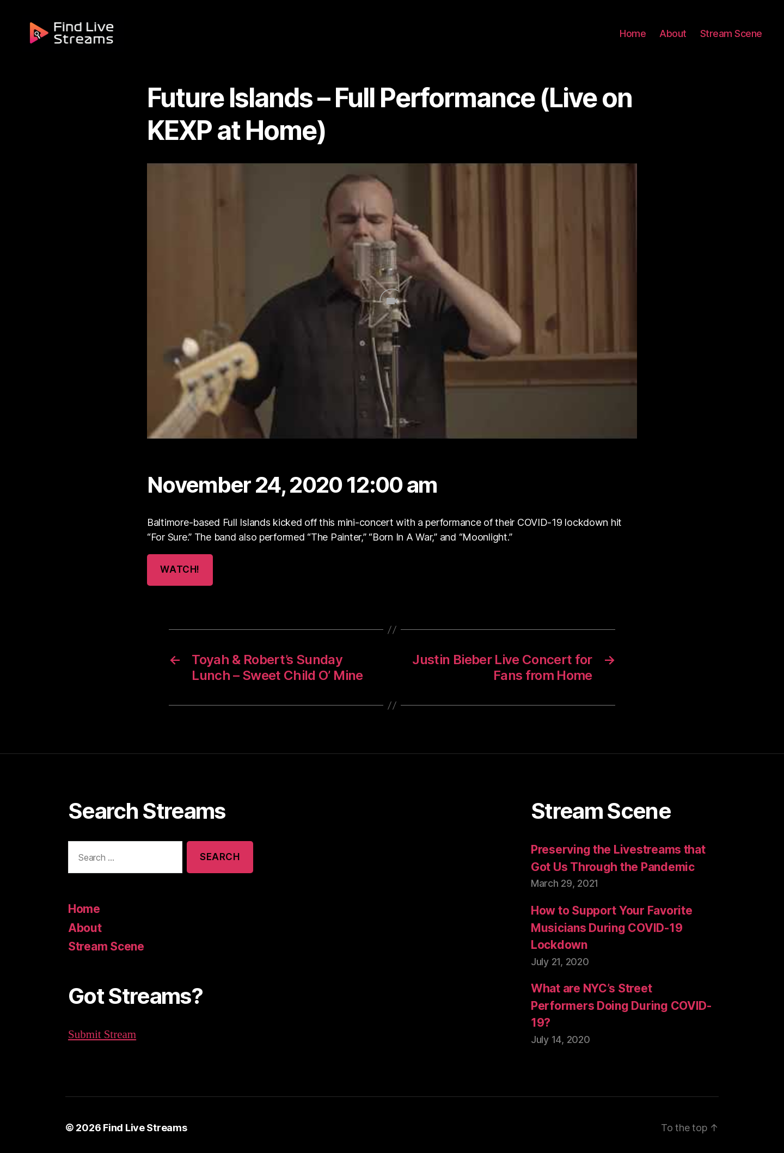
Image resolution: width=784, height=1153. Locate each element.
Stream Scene (732, 39)
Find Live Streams (139, 1122)
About (677, 39)
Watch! (179, 570)
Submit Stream (102, 1033)
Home (639, 39)
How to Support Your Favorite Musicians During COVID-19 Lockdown (609, 926)
